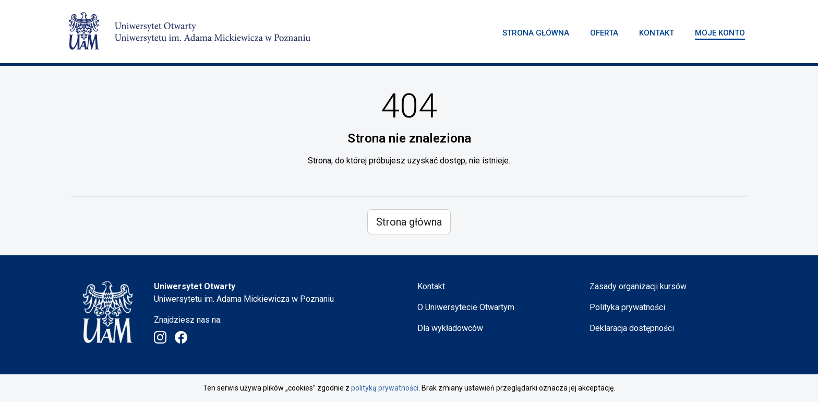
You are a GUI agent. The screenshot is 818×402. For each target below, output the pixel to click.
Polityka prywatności (627, 307)
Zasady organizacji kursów (638, 286)
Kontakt (656, 33)
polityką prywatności (384, 388)
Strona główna (535, 33)
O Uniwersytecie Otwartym (465, 307)
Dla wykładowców (450, 328)
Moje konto (720, 33)
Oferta (604, 33)
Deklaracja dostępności (632, 328)
